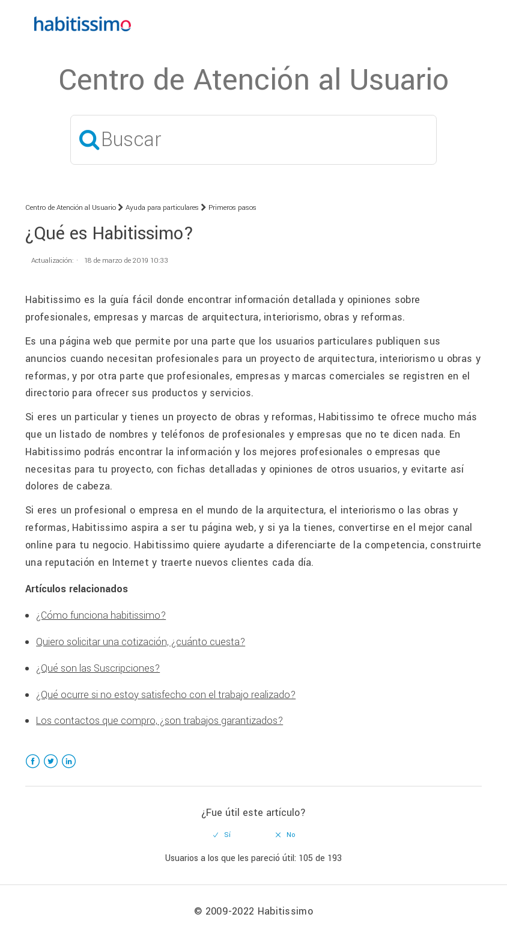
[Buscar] (253, 140)
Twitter (50, 768)
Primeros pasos (232, 208)
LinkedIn (68, 768)
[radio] (222, 835)
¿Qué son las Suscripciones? (98, 668)
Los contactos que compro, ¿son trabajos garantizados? (159, 721)
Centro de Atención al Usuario (70, 208)
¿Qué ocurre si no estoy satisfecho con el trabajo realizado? (166, 695)
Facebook (32, 768)
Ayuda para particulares (162, 208)
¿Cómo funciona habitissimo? (101, 615)
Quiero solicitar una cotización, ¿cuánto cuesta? (140, 642)
